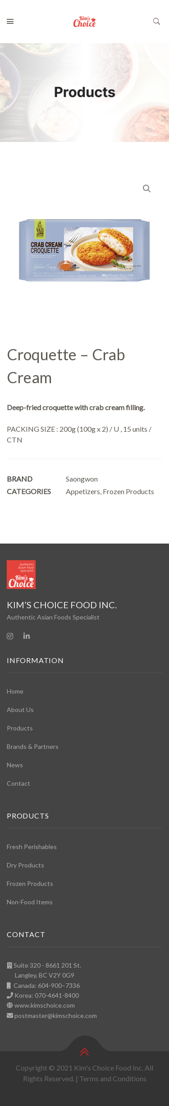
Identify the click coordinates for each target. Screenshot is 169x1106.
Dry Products (25, 865)
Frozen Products (128, 491)
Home (15, 691)
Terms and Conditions (112, 1078)
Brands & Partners (33, 746)
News (15, 765)
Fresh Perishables (32, 846)
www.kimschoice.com (44, 1005)
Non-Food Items (30, 902)
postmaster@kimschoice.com (55, 1015)
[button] (147, 189)
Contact (18, 783)
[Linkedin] (26, 636)
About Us (20, 709)
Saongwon (82, 478)
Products (20, 728)
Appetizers (83, 491)
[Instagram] (10, 636)
